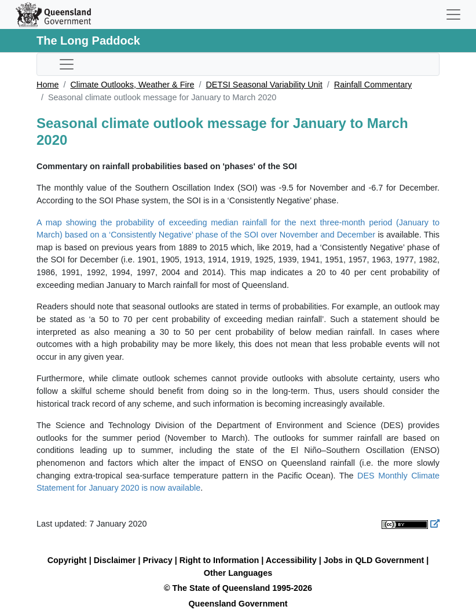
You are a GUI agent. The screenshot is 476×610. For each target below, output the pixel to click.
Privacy (158, 560)
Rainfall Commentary (373, 84)
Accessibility (291, 560)
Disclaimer (115, 560)
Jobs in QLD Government (375, 560)
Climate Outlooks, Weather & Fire (132, 84)
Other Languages (238, 573)
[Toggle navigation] (453, 14)
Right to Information (219, 560)
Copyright (67, 560)
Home (47, 84)
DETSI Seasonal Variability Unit (264, 84)
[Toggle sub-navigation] (66, 64)
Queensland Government (237, 603)
